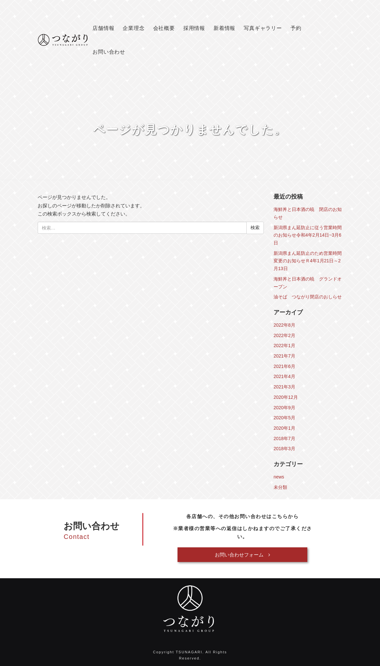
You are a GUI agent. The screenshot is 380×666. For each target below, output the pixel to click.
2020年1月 (284, 428)
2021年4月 (284, 376)
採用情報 (194, 28)
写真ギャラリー (263, 28)
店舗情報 (103, 28)
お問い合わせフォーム (242, 554)
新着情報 (224, 28)
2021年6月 (284, 366)
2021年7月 (284, 356)
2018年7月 (284, 438)
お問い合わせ (108, 52)
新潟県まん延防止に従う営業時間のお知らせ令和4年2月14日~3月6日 (308, 235)
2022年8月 (284, 325)
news (279, 476)
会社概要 (164, 28)
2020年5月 (284, 417)
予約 (295, 28)
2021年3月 (284, 386)
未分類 (280, 487)
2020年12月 (286, 397)
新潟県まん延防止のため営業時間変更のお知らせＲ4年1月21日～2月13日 (308, 261)
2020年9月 (284, 407)
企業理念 (133, 28)
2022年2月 (284, 335)
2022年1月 (284, 345)
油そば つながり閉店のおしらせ (308, 296)
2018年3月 (284, 448)
